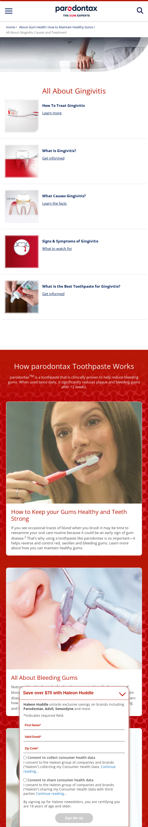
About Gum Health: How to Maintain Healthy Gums (56, 27)
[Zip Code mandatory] (74, 748)
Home (10, 27)
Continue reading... (51, 793)
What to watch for (57, 248)
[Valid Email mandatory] (74, 736)
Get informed (53, 158)
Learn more (52, 112)
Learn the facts (54, 203)
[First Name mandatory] (74, 725)
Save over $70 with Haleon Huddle (58, 692)
